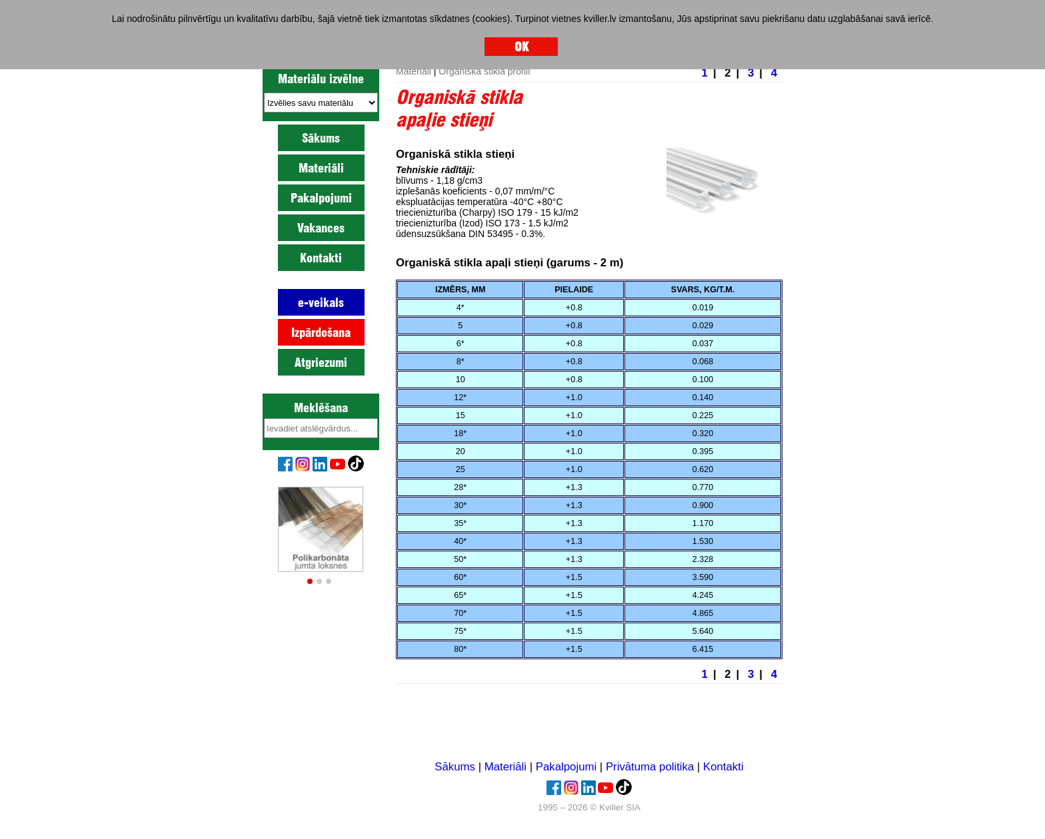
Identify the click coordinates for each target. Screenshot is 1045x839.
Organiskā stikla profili (484, 71)
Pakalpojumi (321, 197)
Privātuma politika (650, 766)
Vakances (321, 227)
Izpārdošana (321, 332)
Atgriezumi (321, 362)
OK (521, 46)
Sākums (321, 138)
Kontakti (321, 257)
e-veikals (321, 302)
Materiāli (321, 167)
